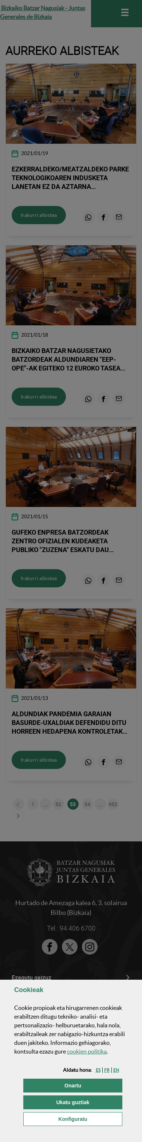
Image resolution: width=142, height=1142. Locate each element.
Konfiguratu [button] (90, 1118)
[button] (98, 1070)
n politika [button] (87, 1051)
